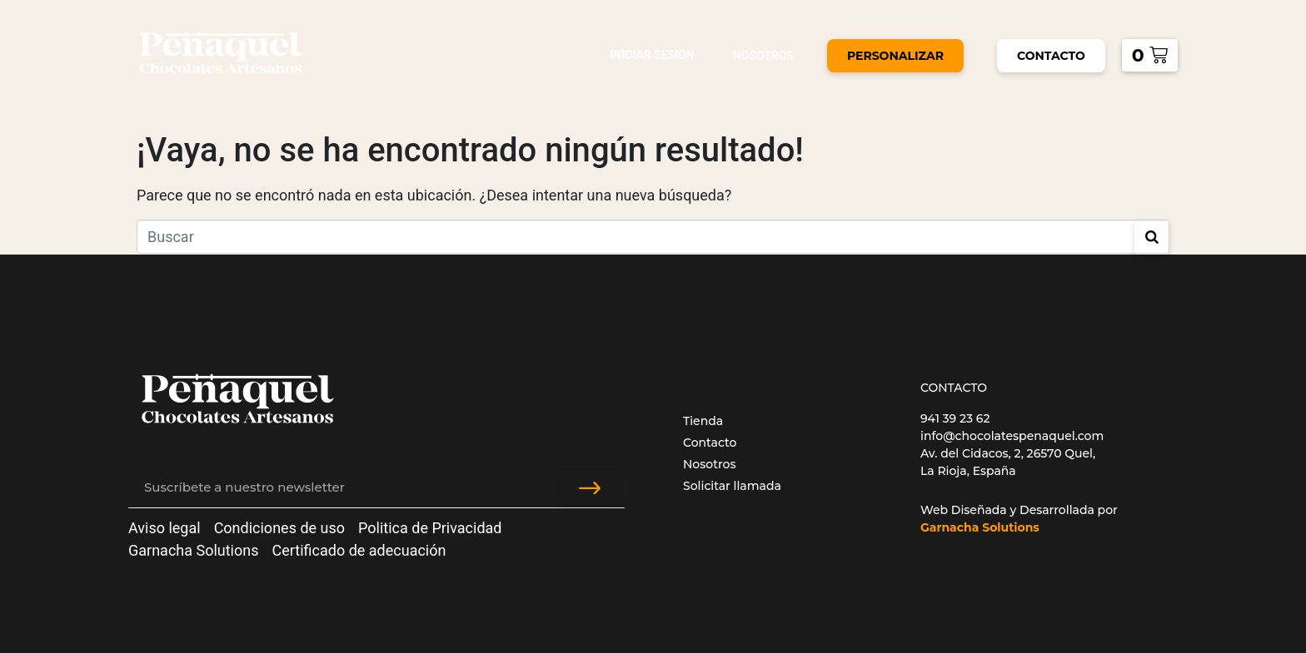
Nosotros (763, 55)
